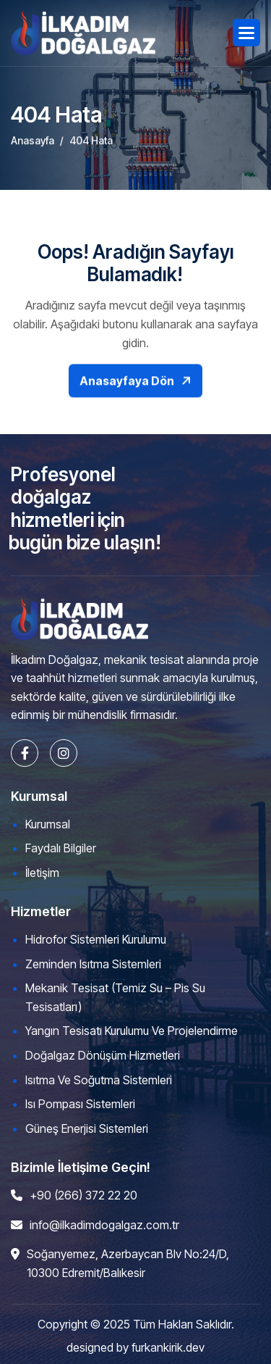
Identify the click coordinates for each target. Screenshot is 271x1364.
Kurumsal (47, 824)
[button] (246, 32)
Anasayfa (32, 147)
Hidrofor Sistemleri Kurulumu (95, 939)
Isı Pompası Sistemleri (80, 1104)
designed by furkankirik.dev (135, 1347)
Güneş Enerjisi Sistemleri (86, 1128)
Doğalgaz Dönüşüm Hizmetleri (102, 1055)
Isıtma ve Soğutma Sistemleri (98, 1080)
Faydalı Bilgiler (60, 848)
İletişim (42, 872)
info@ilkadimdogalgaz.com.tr (104, 1225)
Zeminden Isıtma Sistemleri (93, 964)
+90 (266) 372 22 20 (83, 1195)
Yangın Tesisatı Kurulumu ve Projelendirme (131, 1030)
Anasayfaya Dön (126, 392)
